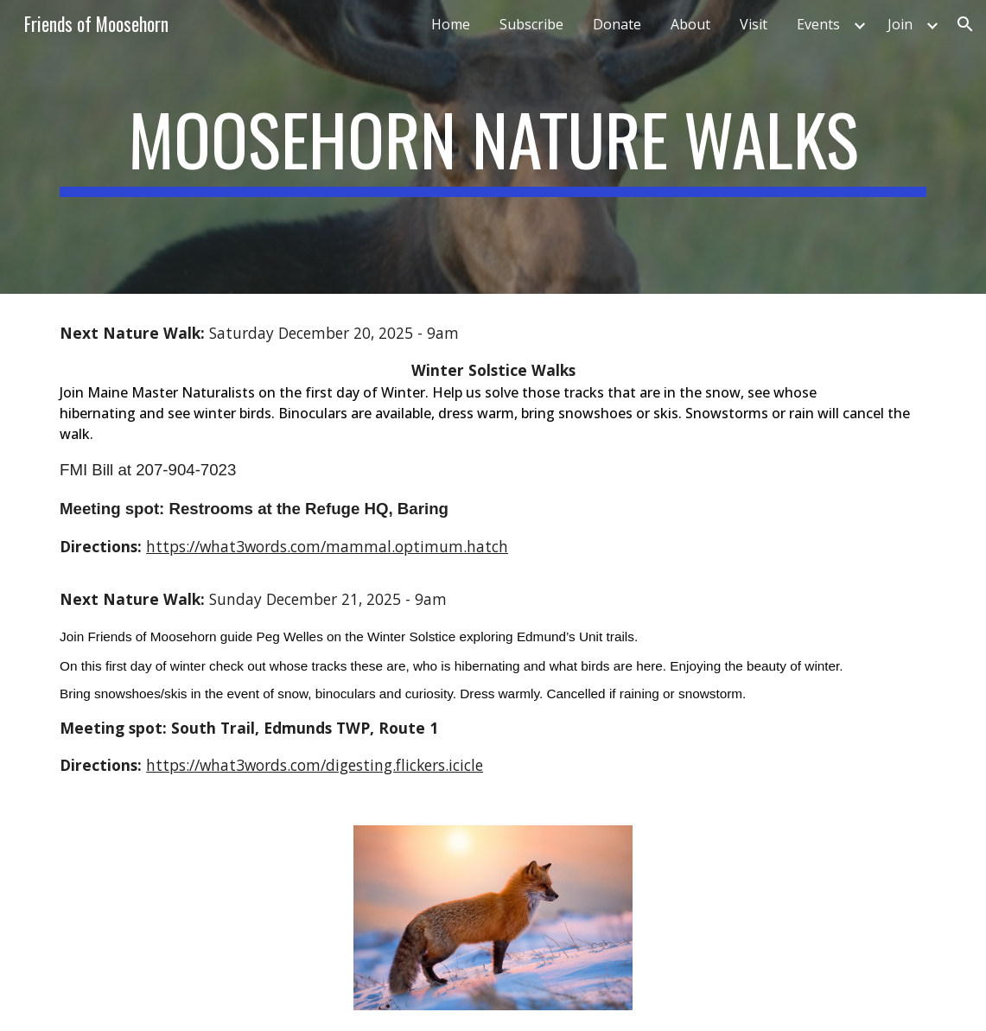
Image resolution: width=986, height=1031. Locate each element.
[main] (493, 147)
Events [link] (818, 24)
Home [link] (450, 24)
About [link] (690, 24)
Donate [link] (617, 24)
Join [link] (900, 24)
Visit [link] (753, 24)
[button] (965, 24)
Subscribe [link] (531, 24)
